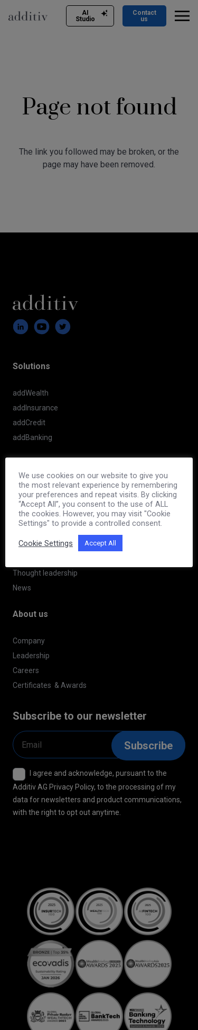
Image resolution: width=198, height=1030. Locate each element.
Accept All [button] (100, 543)
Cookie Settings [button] (45, 543)
